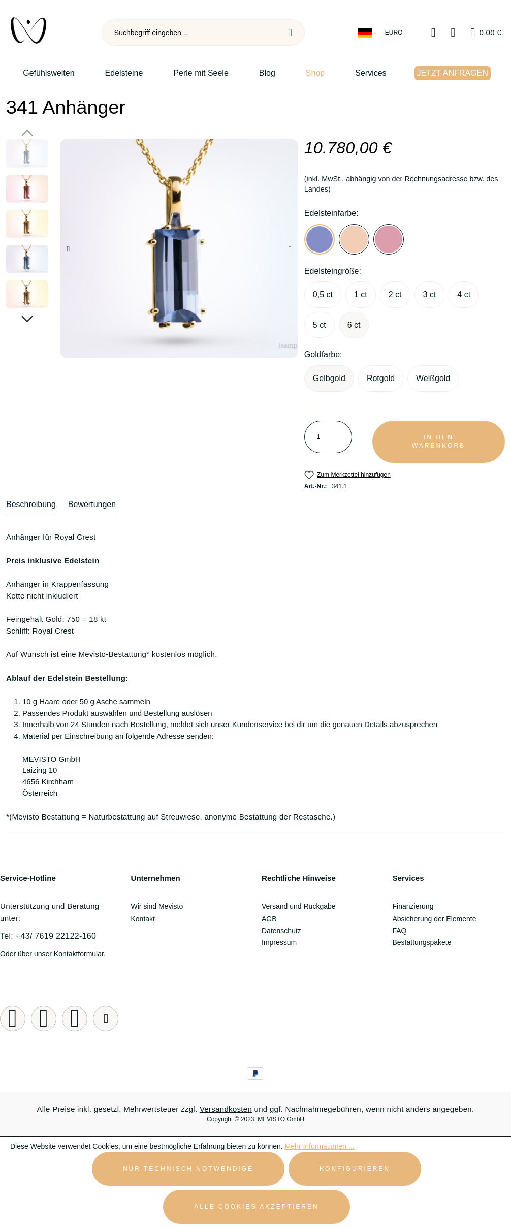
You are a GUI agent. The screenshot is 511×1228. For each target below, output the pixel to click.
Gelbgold (329, 378)
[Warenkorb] (486, 33)
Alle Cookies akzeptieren (256, 1206)
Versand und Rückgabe (299, 906)
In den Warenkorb (438, 442)
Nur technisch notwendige (188, 1168)
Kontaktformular (79, 954)
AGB (269, 919)
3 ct (429, 294)
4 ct (463, 294)
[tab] (31, 508)
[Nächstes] (290, 249)
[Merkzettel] (433, 33)
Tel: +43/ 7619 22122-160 (48, 936)
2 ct (395, 294)
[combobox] (189, 32)
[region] (149, 248)
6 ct (354, 325)
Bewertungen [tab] (92, 504)
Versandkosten (226, 1109)
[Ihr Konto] (453, 33)
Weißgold (433, 378)
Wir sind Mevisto (157, 906)
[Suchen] (290, 32)
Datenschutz (281, 931)
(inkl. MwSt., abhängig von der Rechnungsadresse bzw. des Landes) (401, 184)
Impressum (279, 942)
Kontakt (143, 919)
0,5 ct (323, 294)
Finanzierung (413, 906)
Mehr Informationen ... (320, 1146)
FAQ (400, 931)
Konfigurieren (355, 1168)
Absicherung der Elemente (434, 919)
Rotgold (381, 378)
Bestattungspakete (422, 942)
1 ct (360, 294)
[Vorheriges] (68, 249)
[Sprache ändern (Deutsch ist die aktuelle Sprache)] (367, 32)
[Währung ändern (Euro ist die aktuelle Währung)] (394, 32)
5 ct (319, 325)
